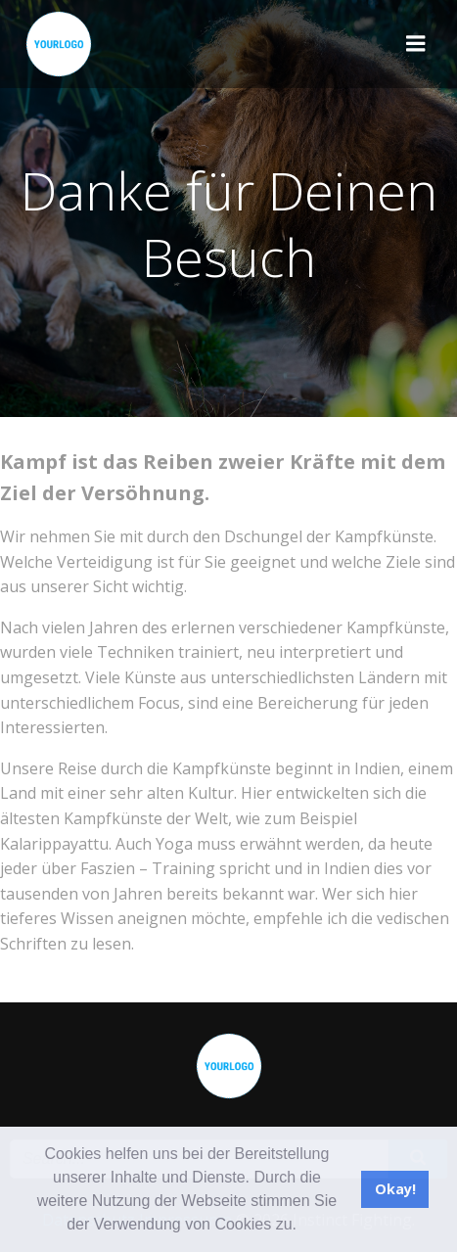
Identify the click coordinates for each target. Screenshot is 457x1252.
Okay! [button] (395, 1189)
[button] (303, 1226)
